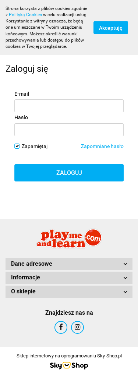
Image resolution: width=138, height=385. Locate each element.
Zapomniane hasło (102, 146)
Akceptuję (111, 28)
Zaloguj (69, 172)
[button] (69, 264)
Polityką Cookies (25, 14)
